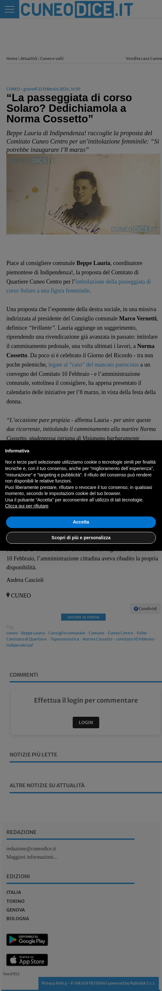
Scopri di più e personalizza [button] (81, 537)
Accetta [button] (81, 521)
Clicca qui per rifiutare (26, 505)
